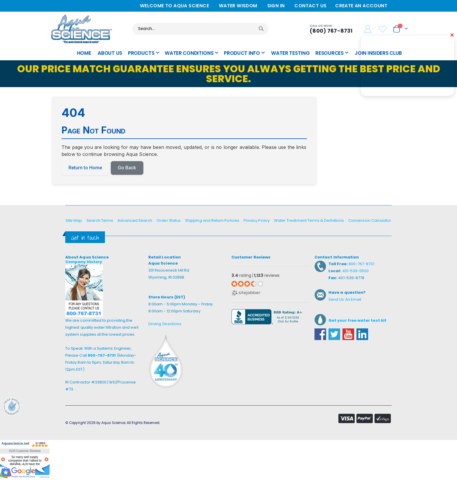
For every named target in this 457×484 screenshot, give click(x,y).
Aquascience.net (14, 444)
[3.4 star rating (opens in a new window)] (247, 284)
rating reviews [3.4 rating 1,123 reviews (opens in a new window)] (255, 275)
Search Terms (100, 220)
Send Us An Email (344, 299)
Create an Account (361, 6)
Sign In (276, 6)
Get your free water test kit (357, 320)
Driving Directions (164, 324)
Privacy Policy (257, 220)
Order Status (169, 220)
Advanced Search (134, 220)
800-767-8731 (102, 355)
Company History (83, 262)
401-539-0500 (355, 271)
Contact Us (310, 6)
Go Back (128, 168)
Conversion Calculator (369, 220)
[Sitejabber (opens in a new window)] (246, 293)
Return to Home (86, 168)
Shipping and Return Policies (212, 220)
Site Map (74, 220)
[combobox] (200, 29)
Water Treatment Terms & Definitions (309, 220)
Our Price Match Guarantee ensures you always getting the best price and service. (228, 74)
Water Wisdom (238, 6)
